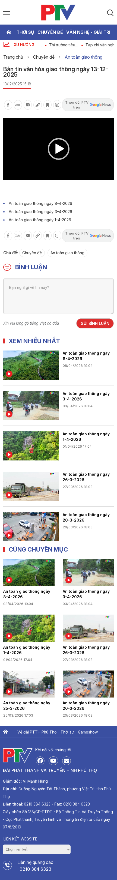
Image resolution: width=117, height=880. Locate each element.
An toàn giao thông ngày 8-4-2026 (40, 203)
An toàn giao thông (83, 57)
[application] (58, 149)
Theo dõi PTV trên (88, 104)
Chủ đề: (10, 252)
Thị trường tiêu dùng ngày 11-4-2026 (69, 45)
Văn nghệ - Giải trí (88, 32)
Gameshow (88, 732)
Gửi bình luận (95, 323)
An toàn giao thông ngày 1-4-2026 (40, 219)
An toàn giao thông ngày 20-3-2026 (86, 517)
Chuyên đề (50, 32)
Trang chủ (8, 32)
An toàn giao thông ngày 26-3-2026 (86, 477)
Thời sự (25, 32)
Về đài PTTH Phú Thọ (36, 732)
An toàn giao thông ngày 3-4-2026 (40, 211)
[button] (58, 149)
